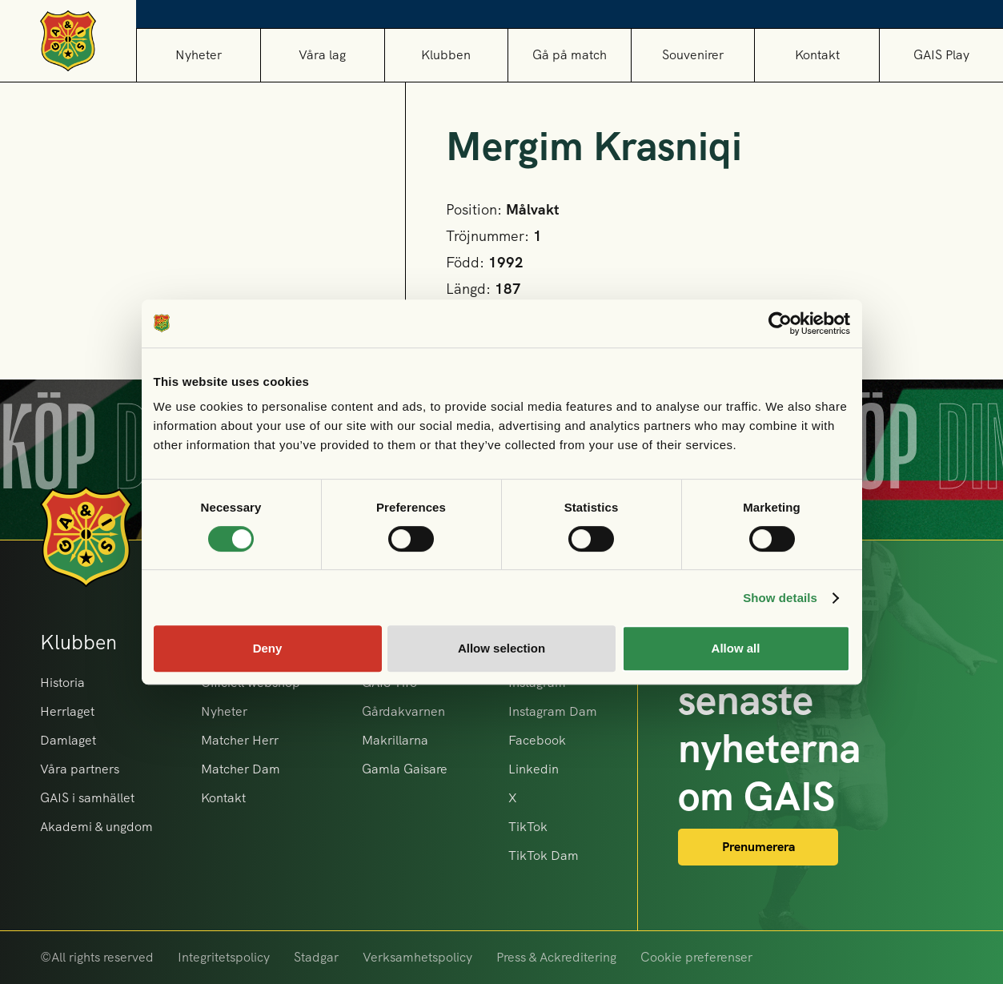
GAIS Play (941, 54)
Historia (62, 682)
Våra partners (79, 769)
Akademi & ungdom (96, 826)
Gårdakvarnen (403, 711)
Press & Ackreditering (556, 957)
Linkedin (533, 769)
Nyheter (198, 54)
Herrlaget (67, 711)
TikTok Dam (543, 855)
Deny (268, 648)
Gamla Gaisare (404, 769)
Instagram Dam (552, 711)
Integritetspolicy (224, 957)
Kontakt (817, 54)
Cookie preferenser (696, 957)
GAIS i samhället (87, 797)
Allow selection (501, 648)
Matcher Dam (240, 769)
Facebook (537, 740)
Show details (780, 597)
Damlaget (68, 740)
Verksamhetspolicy (417, 957)
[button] (321, 55)
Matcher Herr (240, 740)
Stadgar (316, 957)
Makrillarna (395, 740)
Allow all (736, 648)
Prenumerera (758, 846)
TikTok (528, 826)
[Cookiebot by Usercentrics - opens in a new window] (780, 323)
